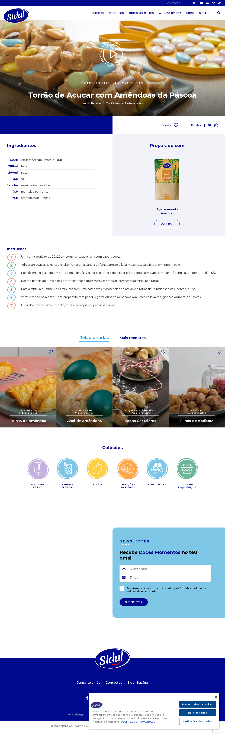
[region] (154, 711)
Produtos (116, 13)
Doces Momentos (141, 13)
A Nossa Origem (170, 13)
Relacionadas (94, 337)
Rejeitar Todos (197, 712)
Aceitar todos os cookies (197, 704)
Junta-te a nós (88, 683)
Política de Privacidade (141, 591)
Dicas (190, 13)
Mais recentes (133, 338)
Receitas (98, 13)
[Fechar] (216, 697)
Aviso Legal (76, 714)
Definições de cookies (197, 721)
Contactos (174, 3)
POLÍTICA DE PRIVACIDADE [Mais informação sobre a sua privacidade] (138, 721)
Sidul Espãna (137, 683)
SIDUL (203, 13)
